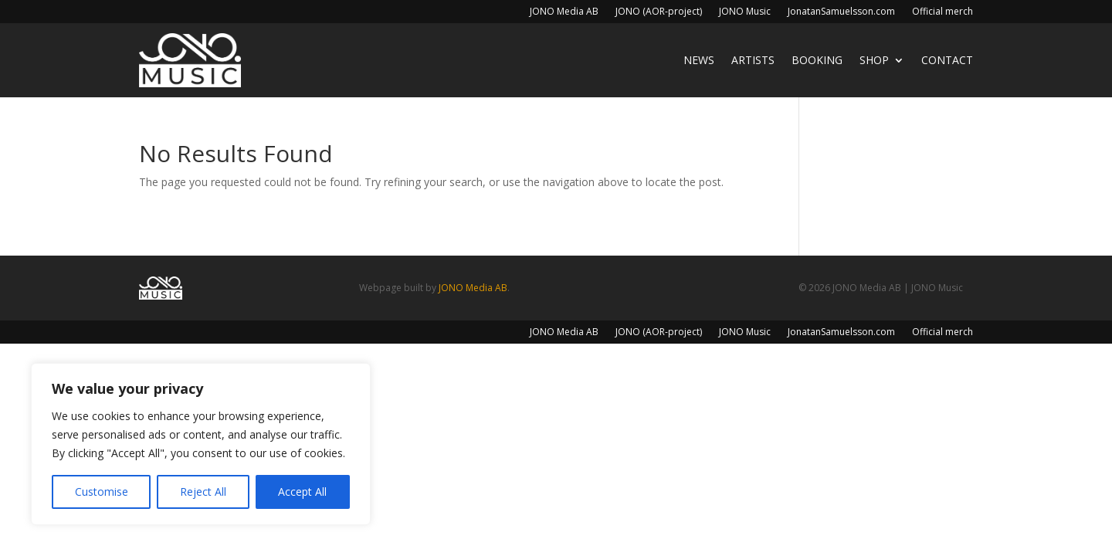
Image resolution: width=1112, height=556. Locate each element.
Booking (817, 60)
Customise (101, 491)
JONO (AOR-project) (658, 12)
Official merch (942, 12)
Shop (874, 60)
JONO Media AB (564, 12)
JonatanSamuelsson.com (841, 12)
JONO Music (745, 12)
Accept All (302, 491)
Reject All (203, 491)
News (698, 60)
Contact (947, 60)
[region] (201, 444)
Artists (753, 60)
